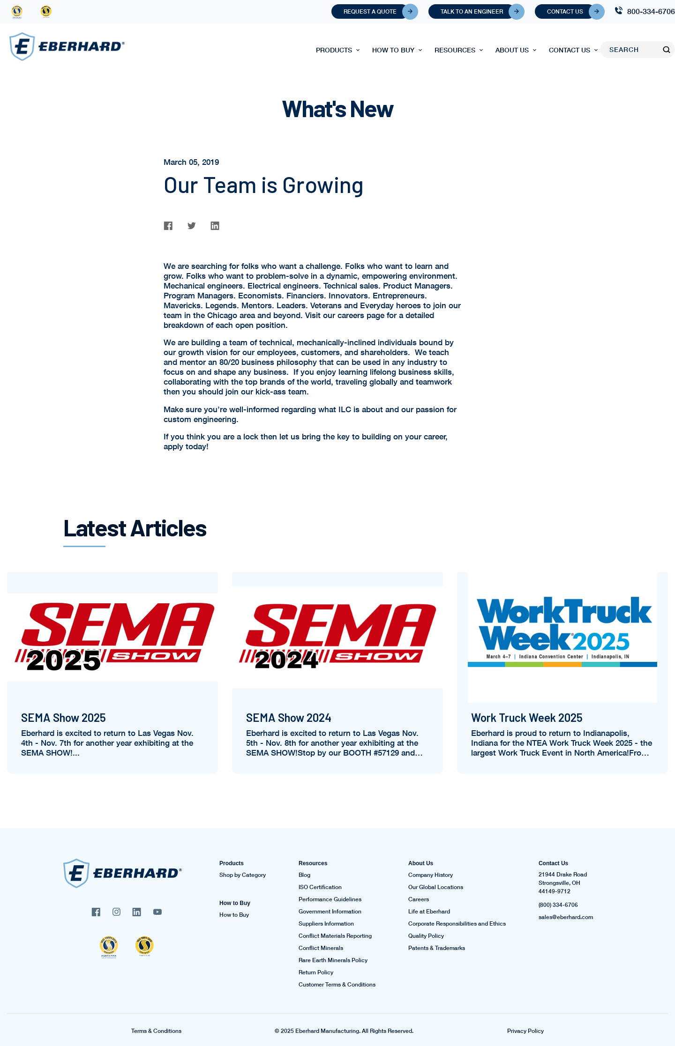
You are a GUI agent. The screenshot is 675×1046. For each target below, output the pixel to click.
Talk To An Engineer (478, 11)
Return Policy (316, 972)
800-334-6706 (651, 11)
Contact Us (571, 11)
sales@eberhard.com (566, 917)
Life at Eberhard (429, 911)
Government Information (330, 911)
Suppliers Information (326, 924)
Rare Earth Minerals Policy (333, 960)
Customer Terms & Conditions (337, 984)
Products (334, 50)
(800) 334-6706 (558, 905)
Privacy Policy (525, 1031)
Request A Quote (376, 11)
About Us (512, 50)
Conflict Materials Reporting (335, 936)
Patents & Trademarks (436, 948)
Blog (304, 875)
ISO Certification (320, 887)
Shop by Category (242, 875)
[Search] (631, 49)
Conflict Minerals (321, 948)
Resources (455, 50)
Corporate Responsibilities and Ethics (457, 924)
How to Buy (393, 50)
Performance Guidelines (330, 899)
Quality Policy (426, 936)
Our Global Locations (435, 887)
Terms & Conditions (156, 1031)
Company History (430, 875)
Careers (418, 899)
